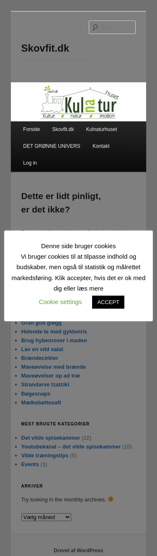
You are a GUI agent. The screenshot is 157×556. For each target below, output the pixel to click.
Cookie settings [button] (60, 301)
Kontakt (101, 146)
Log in (30, 163)
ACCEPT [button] (108, 302)
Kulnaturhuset (101, 129)
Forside (31, 129)
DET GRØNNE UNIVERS (51, 146)
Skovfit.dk (45, 48)
